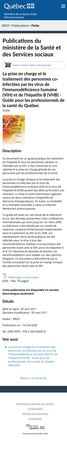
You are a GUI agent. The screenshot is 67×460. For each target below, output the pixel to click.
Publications (20, 26)
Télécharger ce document (20, 277)
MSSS (5, 26)
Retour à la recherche (33, 378)
